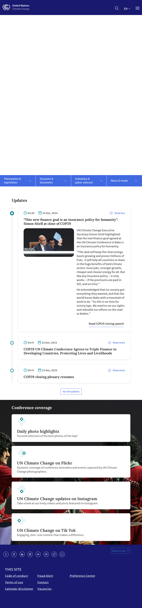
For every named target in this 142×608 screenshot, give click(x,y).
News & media (119, 180)
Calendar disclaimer (19, 588)
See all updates (71, 391)
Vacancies (44, 588)
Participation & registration (12, 180)
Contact (43, 582)
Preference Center (82, 575)
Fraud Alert (45, 575)
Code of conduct (16, 575)
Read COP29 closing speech (106, 323)
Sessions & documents (46, 180)
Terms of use (14, 582)
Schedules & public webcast (84, 180)
